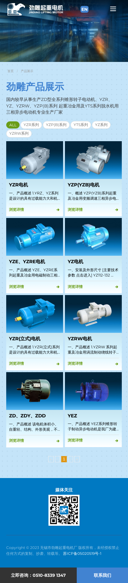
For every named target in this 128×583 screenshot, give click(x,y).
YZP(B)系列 (56, 124)
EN (84, 9)
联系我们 (102, 575)
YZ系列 (101, 124)
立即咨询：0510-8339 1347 (38, 575)
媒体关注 (64, 489)
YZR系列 (31, 124)
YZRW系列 (19, 133)
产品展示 (27, 71)
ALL (12, 125)
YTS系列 (81, 124)
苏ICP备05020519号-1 (82, 553)
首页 (10, 71)
